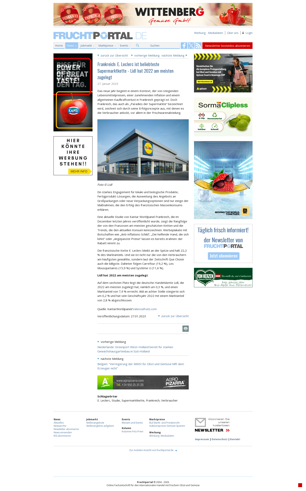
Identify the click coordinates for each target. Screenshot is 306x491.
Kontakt (235, 439)
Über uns (232, 33)
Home (59, 45)
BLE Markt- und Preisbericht (164, 422)
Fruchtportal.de (100, 35)
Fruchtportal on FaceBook (184, 45)
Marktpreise (105, 45)
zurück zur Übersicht (114, 55)
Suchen (154, 45)
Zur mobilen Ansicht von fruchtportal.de (151, 450)
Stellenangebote (95, 422)
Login (249, 33)
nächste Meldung (173, 55)
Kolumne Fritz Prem (132, 431)
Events (124, 45)
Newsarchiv (60, 425)
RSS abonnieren (62, 435)
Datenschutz (220, 439)
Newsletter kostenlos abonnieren (227, 46)
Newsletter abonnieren (66, 429)
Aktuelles (59, 422)
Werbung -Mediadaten (161, 435)
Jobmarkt (86, 45)
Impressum (202, 439)
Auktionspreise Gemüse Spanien (167, 425)
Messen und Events (132, 422)
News (70, 45)
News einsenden (63, 432)
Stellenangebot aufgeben (100, 425)
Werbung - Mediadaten (208, 33)
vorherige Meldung (147, 55)
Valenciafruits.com (145, 309)
